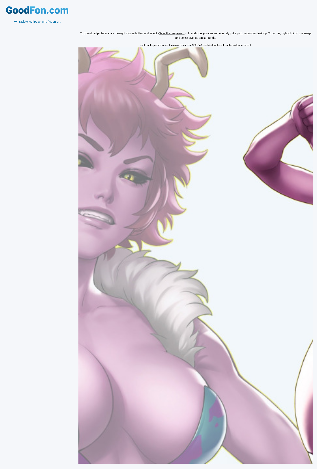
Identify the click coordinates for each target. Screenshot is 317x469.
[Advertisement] (37, 71)
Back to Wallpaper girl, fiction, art (37, 21)
